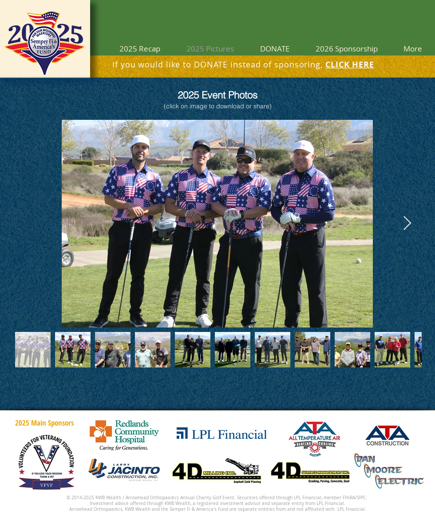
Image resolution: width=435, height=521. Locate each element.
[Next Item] (407, 223)
